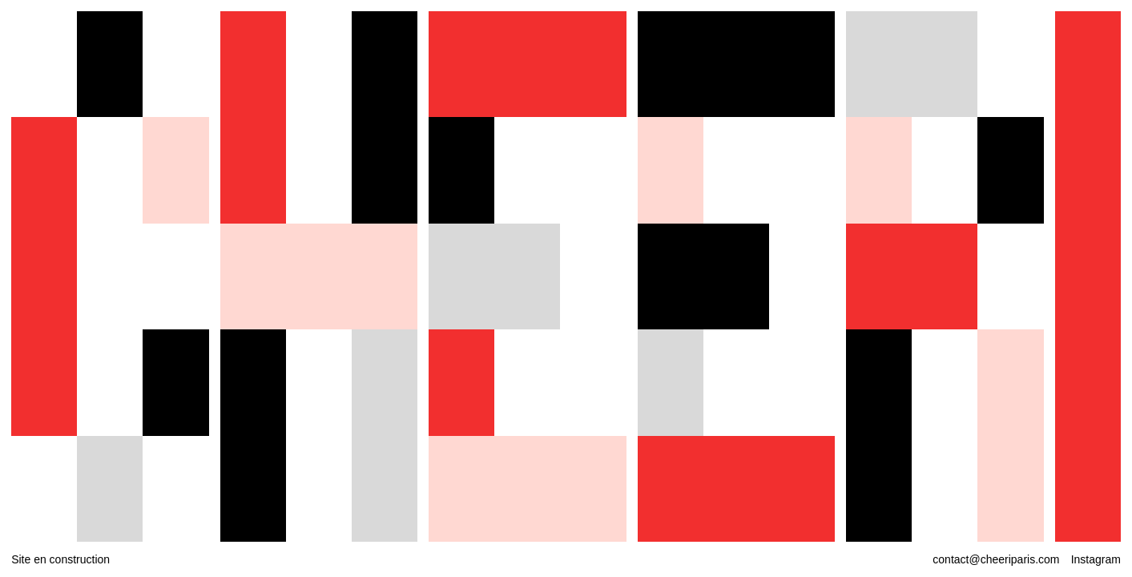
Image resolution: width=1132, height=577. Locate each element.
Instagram (1096, 559)
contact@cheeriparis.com (996, 559)
